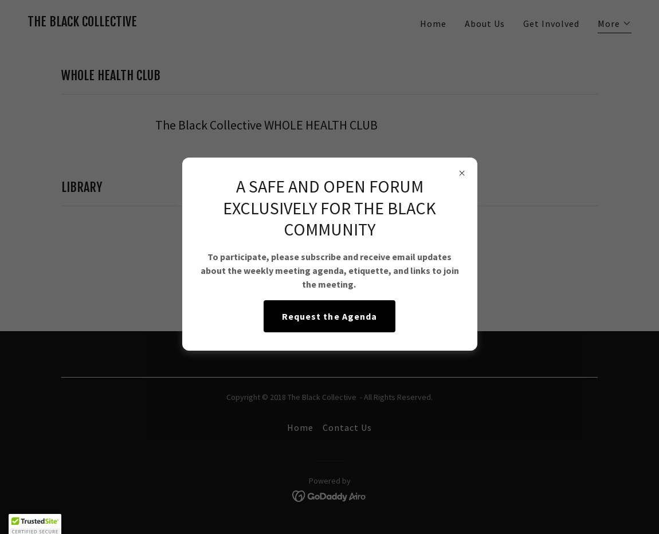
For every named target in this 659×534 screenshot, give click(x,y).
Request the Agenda (329, 316)
